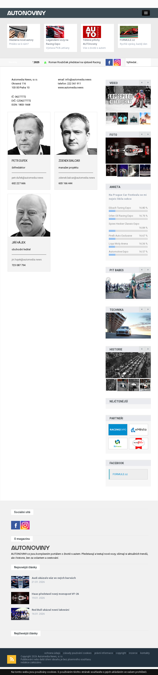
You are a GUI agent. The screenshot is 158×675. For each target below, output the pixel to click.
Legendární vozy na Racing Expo (57, 41)
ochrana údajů (52, 653)
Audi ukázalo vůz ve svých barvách (54, 577)
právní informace (103, 653)
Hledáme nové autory (21, 39)
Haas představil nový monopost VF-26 (55, 593)
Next (148, 99)
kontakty (145, 653)
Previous (109, 99)
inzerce (133, 653)
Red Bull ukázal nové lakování (50, 609)
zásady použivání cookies (77, 653)
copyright (121, 653)
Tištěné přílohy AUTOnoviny (91, 41)
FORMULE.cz (127, 39)
